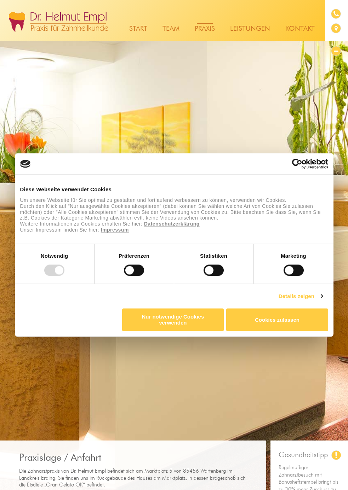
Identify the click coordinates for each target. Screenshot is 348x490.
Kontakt (300, 28)
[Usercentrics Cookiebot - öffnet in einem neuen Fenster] (297, 163)
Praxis (205, 28)
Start (138, 28)
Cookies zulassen (277, 320)
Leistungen (250, 28)
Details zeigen (296, 296)
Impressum (115, 230)
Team (170, 28)
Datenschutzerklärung (172, 224)
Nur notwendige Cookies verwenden (173, 320)
